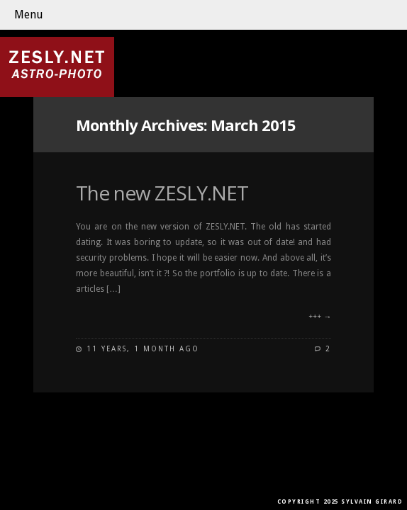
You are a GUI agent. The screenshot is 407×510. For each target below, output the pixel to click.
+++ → (319, 317)
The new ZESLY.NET (162, 192)
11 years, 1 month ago (143, 349)
